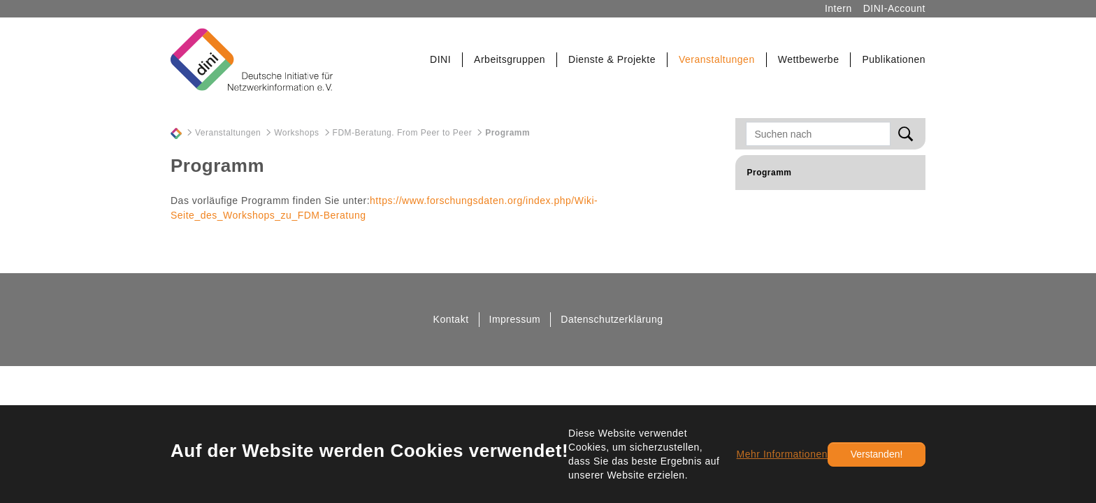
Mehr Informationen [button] (782, 454)
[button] (441, 60)
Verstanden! (877, 454)
